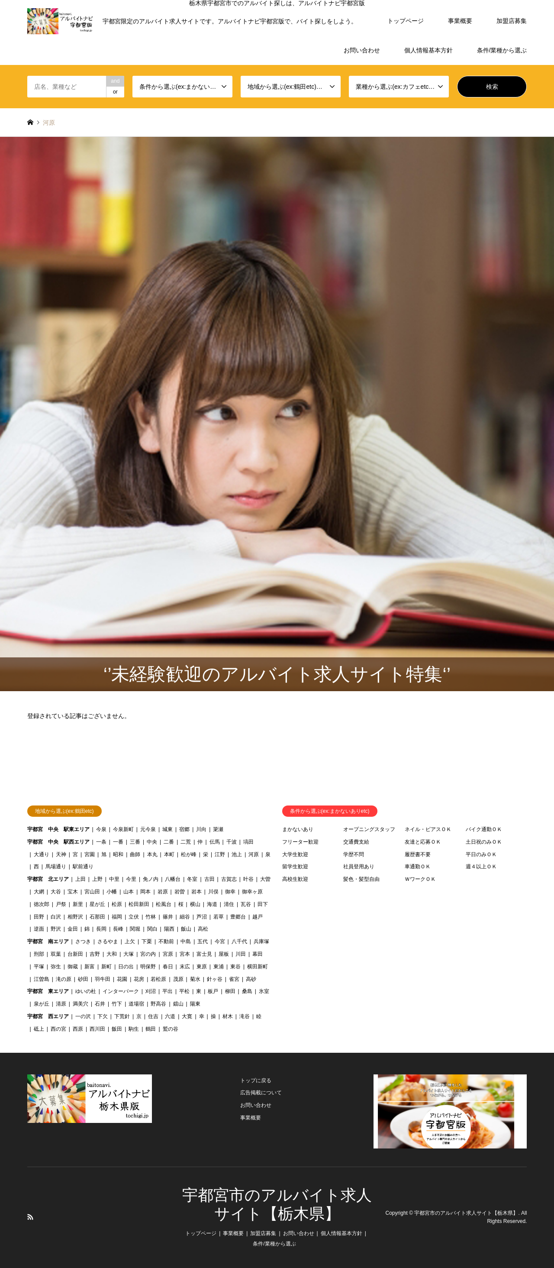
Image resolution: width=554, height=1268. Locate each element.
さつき (83, 941)
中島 (185, 941)
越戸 (257, 917)
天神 (61, 854)
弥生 (56, 967)
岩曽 (179, 892)
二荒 (185, 842)
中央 (152, 842)
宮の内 (148, 954)
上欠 (130, 941)
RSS (30, 1217)
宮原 (168, 954)
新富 (89, 967)
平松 (184, 991)
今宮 (220, 941)
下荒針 (122, 1016)
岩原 (163, 892)
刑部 (39, 954)
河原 (253, 854)
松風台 (163, 904)
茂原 (178, 979)
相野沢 (75, 917)
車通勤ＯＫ (418, 867)
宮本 (185, 954)
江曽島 (41, 979)
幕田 (257, 954)
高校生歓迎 (295, 879)
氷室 (264, 991)
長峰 (118, 929)
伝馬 (214, 842)
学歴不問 (353, 854)
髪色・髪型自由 (361, 879)
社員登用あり (358, 867)
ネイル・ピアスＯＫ (428, 829)
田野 (39, 917)
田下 (263, 904)
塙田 (248, 842)
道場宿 (136, 1004)
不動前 (166, 941)
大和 (111, 954)
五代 (202, 941)
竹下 (117, 1004)
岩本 (196, 892)
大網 (39, 892)
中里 (114, 879)
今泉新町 (123, 829)
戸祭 (61, 904)
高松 (203, 929)
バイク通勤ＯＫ (484, 829)
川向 (201, 829)
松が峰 (188, 854)
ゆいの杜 (85, 991)
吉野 (95, 954)
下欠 (102, 1016)
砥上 (39, 1029)
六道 (170, 1016)
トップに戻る (255, 1080)
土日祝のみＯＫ (484, 842)
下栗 (147, 941)
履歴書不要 (418, 854)
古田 (209, 879)
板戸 (213, 991)
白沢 (56, 917)
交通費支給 (356, 842)
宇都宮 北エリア (48, 879)
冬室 (192, 879)
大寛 (187, 1016)
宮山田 (92, 892)
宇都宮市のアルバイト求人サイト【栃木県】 (466, 1213)
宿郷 (184, 829)
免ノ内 (150, 879)
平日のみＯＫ (481, 854)
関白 (152, 929)
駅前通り (83, 867)
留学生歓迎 (295, 867)
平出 (167, 991)
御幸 (230, 892)
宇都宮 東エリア (48, 991)
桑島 (247, 991)
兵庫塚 (261, 941)
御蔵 (73, 967)
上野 (97, 879)
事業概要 (460, 20)
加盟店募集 (511, 20)
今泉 (101, 829)
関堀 (135, 929)
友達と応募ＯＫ (423, 842)
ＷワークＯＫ (420, 879)
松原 (117, 904)
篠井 (168, 917)
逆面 (39, 929)
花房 (139, 979)
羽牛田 (102, 979)
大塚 (128, 954)
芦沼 (201, 917)
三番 (135, 842)
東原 (201, 967)
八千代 (239, 941)
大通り (41, 854)
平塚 (39, 967)
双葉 (56, 954)
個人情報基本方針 (428, 50)
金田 (73, 929)
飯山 (186, 929)
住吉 (153, 1016)
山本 (128, 892)
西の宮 (58, 1029)
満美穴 (80, 1004)
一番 (118, 842)
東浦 (218, 967)
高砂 (251, 979)
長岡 (101, 929)
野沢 (56, 929)
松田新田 (139, 904)
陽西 (169, 929)
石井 (100, 1004)
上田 (80, 879)
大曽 (265, 879)
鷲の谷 (170, 1029)
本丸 (152, 854)
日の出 (126, 967)
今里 (131, 879)
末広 (185, 967)
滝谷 (244, 1016)
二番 (169, 842)
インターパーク (121, 991)
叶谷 (248, 879)
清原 (61, 1004)
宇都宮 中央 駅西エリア (58, 842)
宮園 (89, 854)
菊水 (195, 979)
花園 (122, 979)
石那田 (97, 917)
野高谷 (158, 1004)
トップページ (405, 20)
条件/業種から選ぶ (502, 50)
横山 (195, 904)
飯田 (117, 1029)
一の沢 (83, 1016)
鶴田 (150, 1029)
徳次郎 (41, 904)
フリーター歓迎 (300, 842)
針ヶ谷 (214, 979)
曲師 (135, 854)
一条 (101, 842)
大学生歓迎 (295, 854)
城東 (167, 829)
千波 (231, 842)
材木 (227, 1016)
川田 (240, 954)
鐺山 (178, 1004)
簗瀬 (218, 829)
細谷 (185, 917)
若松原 (158, 979)
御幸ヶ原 (252, 892)
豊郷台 (238, 917)
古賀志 (229, 879)
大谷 (56, 892)
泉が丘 (41, 1004)
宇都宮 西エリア (48, 1016)
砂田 (83, 979)
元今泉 (148, 829)
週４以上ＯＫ (481, 867)
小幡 (111, 892)
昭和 (118, 854)
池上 (237, 854)
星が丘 (97, 904)
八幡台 (172, 879)
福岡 (117, 917)
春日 (168, 967)
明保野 (148, 967)
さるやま (107, 941)
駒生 (134, 1029)
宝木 (73, 892)
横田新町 (257, 967)
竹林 (150, 917)
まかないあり (297, 829)
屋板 (224, 954)
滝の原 (63, 979)
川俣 (213, 892)
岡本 (145, 892)
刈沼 (150, 991)
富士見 (204, 954)
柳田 (230, 991)
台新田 (75, 954)
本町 (169, 854)
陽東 (195, 1004)
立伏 (134, 917)
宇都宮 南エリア (48, 941)
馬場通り (55, 867)
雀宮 (234, 979)
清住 (229, 904)
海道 (212, 904)
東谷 (235, 967)
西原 (78, 1029)
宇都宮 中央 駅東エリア (58, 829)
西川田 (97, 1029)
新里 (78, 904)
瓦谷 (246, 904)
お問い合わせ (362, 50)
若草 (218, 917)
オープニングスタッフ (369, 829)
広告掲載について (261, 1093)
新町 (106, 967)
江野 (220, 854)
